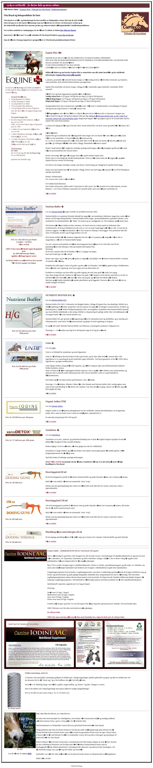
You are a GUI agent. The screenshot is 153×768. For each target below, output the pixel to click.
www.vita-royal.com (66, 35)
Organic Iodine (57, 406)
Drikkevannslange (59, 9)
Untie (54, 348)
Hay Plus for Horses (68, 30)
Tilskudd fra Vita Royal (41, 9)
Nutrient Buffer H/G (59, 300)
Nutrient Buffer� (58, 212)
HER (30, 753)
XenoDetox (56, 435)
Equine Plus (25, 9)
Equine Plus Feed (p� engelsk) (68, 75)
